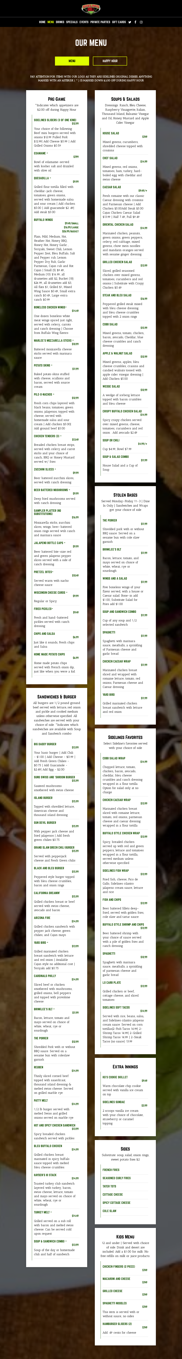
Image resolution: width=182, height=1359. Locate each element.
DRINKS (60, 22)
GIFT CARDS (119, 22)
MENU (51, 22)
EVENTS (84, 22)
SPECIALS (72, 22)
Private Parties (100, 22)
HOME (42, 22)
